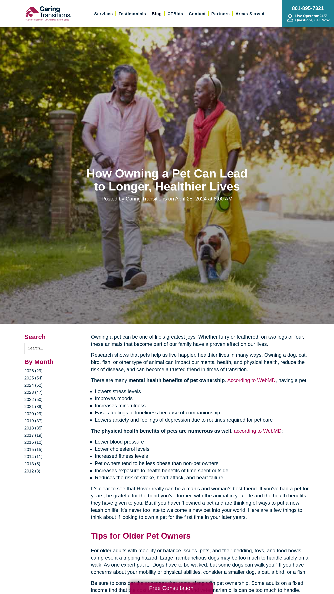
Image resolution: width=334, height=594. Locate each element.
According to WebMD (251, 380)
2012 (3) (32, 471)
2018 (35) (33, 428)
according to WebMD (258, 431)
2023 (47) (33, 392)
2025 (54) (33, 378)
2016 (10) (33, 442)
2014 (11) (33, 456)
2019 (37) (33, 420)
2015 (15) (33, 449)
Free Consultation (171, 588)
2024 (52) (33, 385)
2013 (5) (32, 463)
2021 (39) (33, 406)
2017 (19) (33, 435)
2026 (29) (33, 370)
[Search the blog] (52, 348)
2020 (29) (33, 413)
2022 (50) (33, 399)
